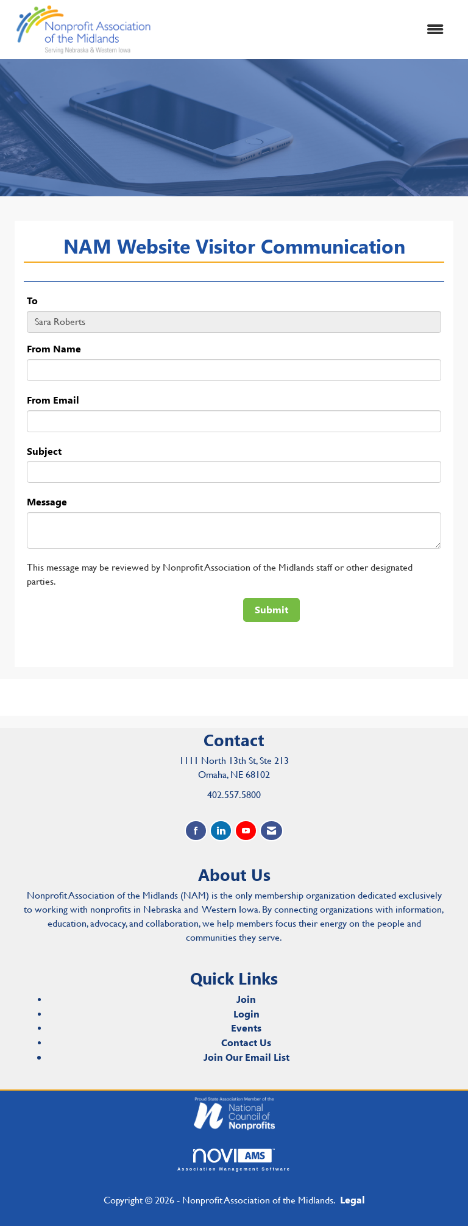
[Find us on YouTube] (246, 830)
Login (246, 1013)
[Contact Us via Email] (271, 830)
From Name (54, 348)
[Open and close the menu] (306, 29)
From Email (53, 399)
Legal (352, 1199)
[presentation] (119, 622)
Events (246, 1027)
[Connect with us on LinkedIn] (221, 830)
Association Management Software (234, 1160)
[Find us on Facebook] (196, 830)
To (32, 300)
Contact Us (246, 1042)
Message (47, 501)
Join (246, 999)
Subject (44, 450)
